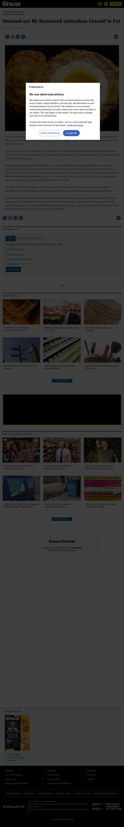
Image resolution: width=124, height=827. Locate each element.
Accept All (71, 133)
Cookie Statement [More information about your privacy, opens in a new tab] (75, 125)
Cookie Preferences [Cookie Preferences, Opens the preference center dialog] (49, 133)
